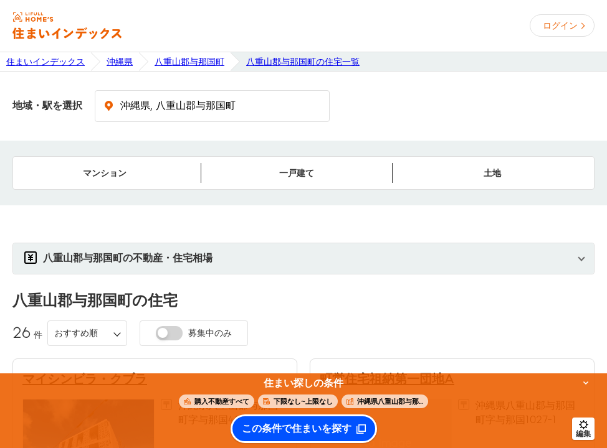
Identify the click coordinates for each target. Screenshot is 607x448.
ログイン (560, 25)
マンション (105, 173)
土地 (492, 173)
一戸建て (296, 173)
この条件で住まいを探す (296, 429)
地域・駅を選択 (47, 106)
